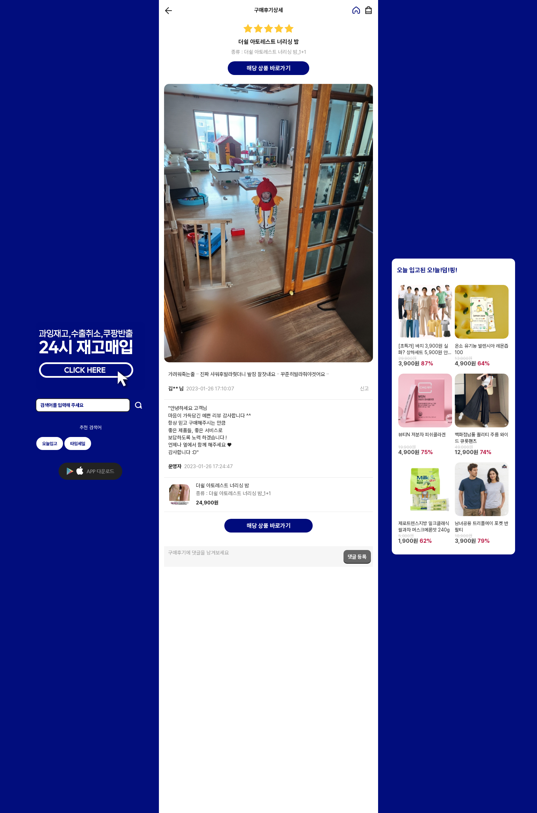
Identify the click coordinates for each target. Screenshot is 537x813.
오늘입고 (49, 443)
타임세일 (77, 443)
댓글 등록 (357, 557)
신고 (364, 389)
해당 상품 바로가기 (268, 68)
